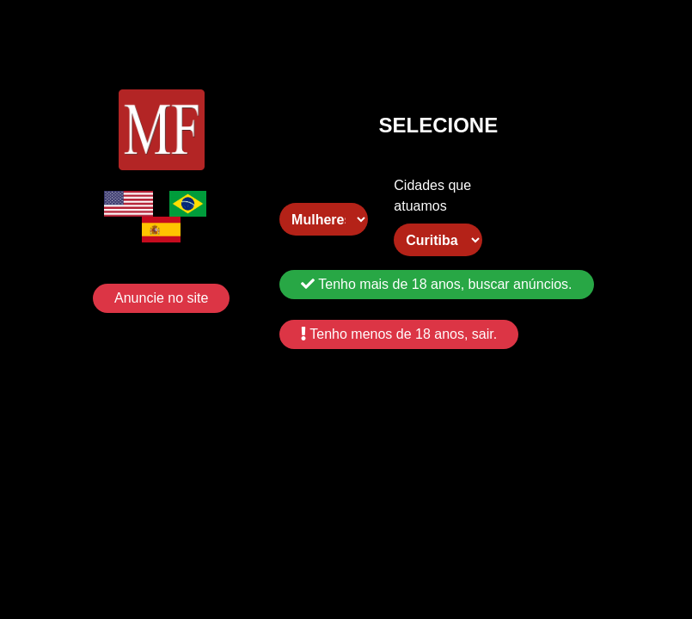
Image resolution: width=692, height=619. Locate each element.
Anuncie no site (161, 298)
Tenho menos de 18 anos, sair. (399, 334)
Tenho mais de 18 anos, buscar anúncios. (436, 284)
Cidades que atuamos (432, 195)
